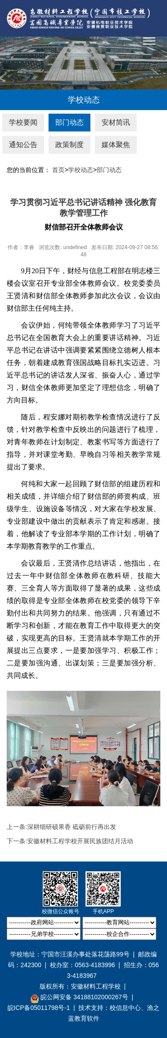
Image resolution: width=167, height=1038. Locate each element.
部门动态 (69, 122)
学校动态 (80, 169)
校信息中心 (125, 1007)
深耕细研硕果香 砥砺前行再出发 (71, 826)
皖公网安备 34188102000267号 (79, 997)
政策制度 (69, 144)
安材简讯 (116, 122)
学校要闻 (23, 122)
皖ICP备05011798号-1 (39, 1007)
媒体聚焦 (116, 144)
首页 (58, 169)
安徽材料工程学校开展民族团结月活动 (80, 841)
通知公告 (23, 144)
